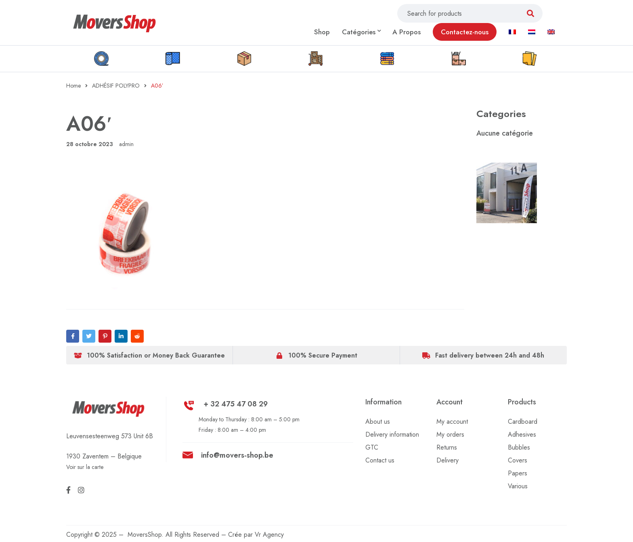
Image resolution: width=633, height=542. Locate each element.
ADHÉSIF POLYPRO (116, 86)
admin (126, 144)
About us (377, 421)
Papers (517, 473)
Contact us (379, 460)
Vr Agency (269, 534)
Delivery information (392, 434)
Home (73, 86)
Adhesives (522, 434)
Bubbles (519, 447)
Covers (517, 460)
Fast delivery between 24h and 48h (489, 355)
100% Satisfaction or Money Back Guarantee (156, 355)
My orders (450, 434)
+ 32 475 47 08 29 (235, 404)
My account (452, 421)
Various (518, 486)
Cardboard (522, 421)
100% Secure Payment (322, 355)
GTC (371, 447)
